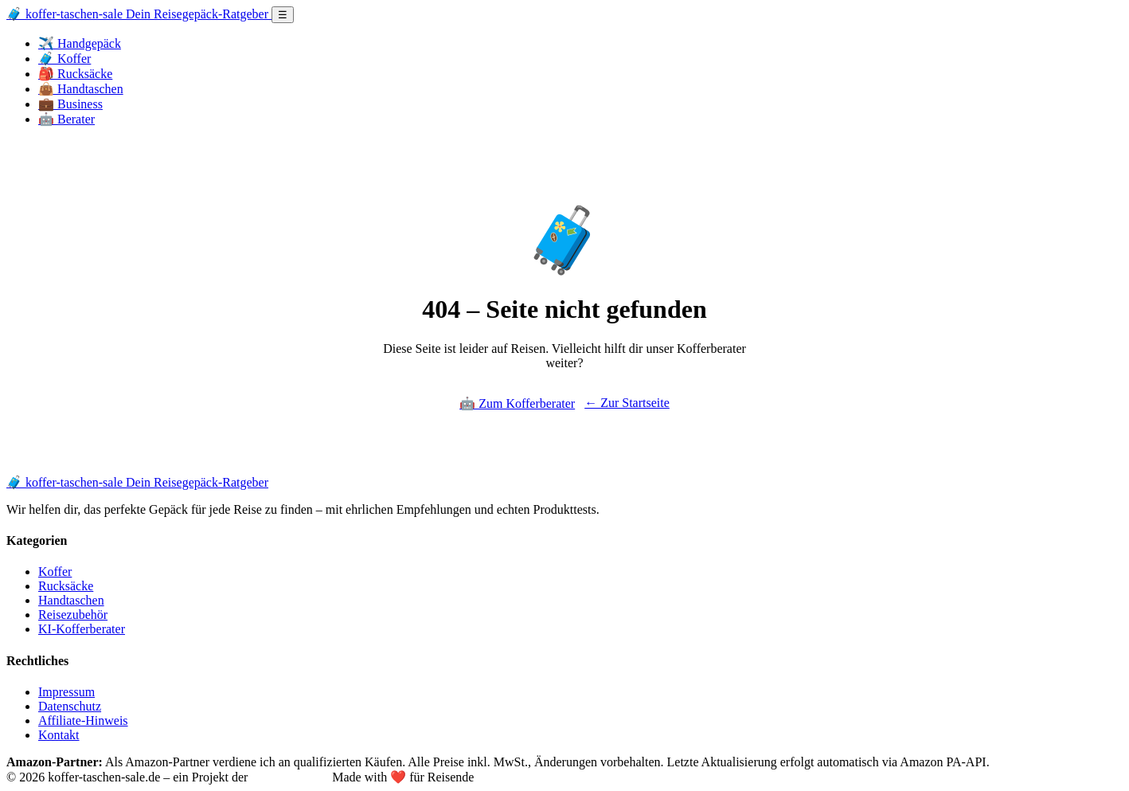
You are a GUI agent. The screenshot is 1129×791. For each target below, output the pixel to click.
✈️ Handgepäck (79, 43)
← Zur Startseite (627, 402)
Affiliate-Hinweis (83, 720)
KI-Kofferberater (81, 629)
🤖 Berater (66, 119)
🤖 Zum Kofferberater (517, 403)
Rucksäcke (65, 586)
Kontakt (59, 735)
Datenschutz (69, 706)
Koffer (55, 571)
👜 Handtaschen (80, 89)
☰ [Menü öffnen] (282, 15)
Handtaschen (71, 600)
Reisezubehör (72, 614)
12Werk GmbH (290, 777)
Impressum (66, 692)
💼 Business (70, 104)
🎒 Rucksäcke (75, 73)
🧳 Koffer (64, 58)
